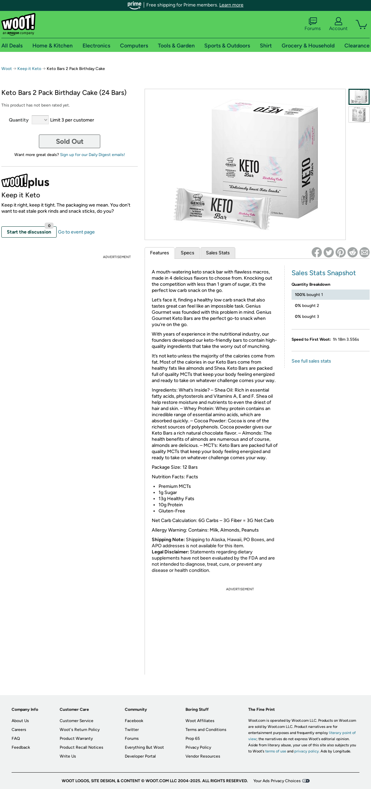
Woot (6, 68)
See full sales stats (311, 361)
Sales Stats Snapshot (324, 273)
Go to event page (76, 232)
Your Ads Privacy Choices (277, 780)
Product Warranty (76, 738)
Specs (187, 253)
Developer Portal (140, 756)
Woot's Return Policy (80, 729)
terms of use (275, 751)
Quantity (19, 120)
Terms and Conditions (206, 729)
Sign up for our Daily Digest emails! (92, 154)
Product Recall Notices (81, 747)
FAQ (16, 738)
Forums (313, 24)
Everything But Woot (144, 747)
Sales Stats (218, 253)
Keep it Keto (29, 68)
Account (338, 24)
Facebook (134, 720)
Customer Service (76, 720)
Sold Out (70, 141)
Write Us (68, 756)
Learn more (231, 5)
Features (159, 253)
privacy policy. (307, 751)
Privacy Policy (198, 747)
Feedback (21, 747)
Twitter (132, 729)
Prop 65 (193, 738)
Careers (19, 729)
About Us (20, 720)
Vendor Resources (203, 756)
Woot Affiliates (200, 720)
